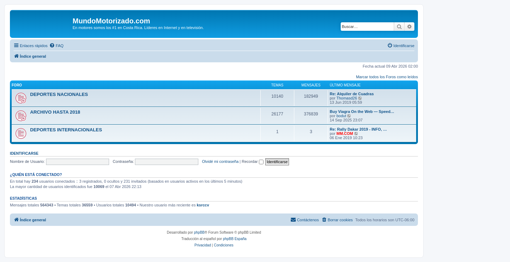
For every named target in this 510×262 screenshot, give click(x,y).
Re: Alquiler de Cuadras (352, 94)
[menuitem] (56, 45)
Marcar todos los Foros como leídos (387, 77)
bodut (341, 116)
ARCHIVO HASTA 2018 (55, 112)
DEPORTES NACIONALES (59, 94)
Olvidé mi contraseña (220, 161)
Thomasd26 (346, 98)
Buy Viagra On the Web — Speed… (362, 111)
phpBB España (234, 239)
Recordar (253, 161)
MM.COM (344, 133)
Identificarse (24, 153)
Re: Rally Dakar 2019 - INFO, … (358, 129)
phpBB (199, 232)
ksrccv (203, 205)
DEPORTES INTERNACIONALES (66, 129)
